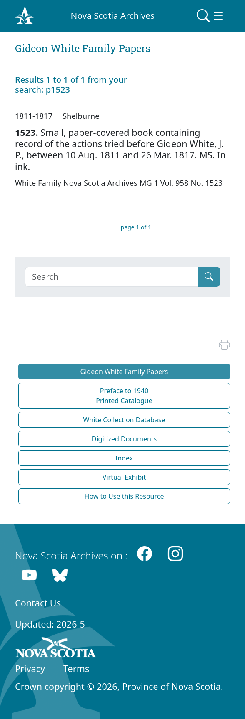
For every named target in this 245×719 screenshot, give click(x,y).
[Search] (111, 277)
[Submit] (209, 277)
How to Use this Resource (124, 496)
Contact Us (38, 603)
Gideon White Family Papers (124, 371)
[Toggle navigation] (211, 15)
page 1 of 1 (136, 227)
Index (124, 458)
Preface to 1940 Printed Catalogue (124, 395)
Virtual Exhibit (124, 477)
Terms (76, 668)
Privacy (30, 668)
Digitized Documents (124, 438)
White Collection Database (124, 419)
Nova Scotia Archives (113, 15)
